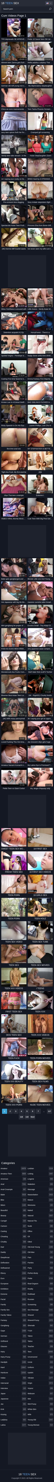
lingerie (40, 1179)
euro (13, 1278)
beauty (13, 1215)
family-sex (13, 1310)
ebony (13, 1273)
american (13, 1179)
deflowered (13, 1268)
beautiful (13, 1210)
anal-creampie (13, 1189)
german (13, 1336)
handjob (13, 1362)
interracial (13, 1383)
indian (13, 1378)
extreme (13, 1294)
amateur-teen (13, 1174)
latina (13, 1425)
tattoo (40, 1341)
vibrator (40, 1378)
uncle (40, 1362)
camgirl (13, 1221)
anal (13, 1184)
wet (40, 1399)
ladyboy (13, 1420)
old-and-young (40, 1247)
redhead (40, 1294)
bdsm (13, 1205)
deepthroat (13, 1257)
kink (13, 1409)
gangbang (13, 1325)
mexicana (40, 1205)
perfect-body (40, 1273)
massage (40, 1189)
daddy (13, 1252)
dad (13, 1247)
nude (40, 1226)
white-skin (40, 1409)
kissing (13, 1414)
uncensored (40, 1357)
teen (40, 1352)
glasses (13, 1346)
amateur (13, 1168)
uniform (40, 1367)
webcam (40, 1393)
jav (13, 1404)
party (40, 1268)
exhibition (13, 1289)
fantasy (13, 1320)
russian (40, 1299)
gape (13, 1331)
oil (40, 1236)
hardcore (13, 1373)
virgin (40, 1383)
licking (40, 1174)
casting (13, 1231)
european (13, 1284)
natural (40, 1215)
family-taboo (13, 1315)
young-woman (40, 1425)
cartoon (13, 1226)
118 (21, 1117)
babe (13, 1195)
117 (49, 1111)
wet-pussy (40, 1404)
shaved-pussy (40, 1320)
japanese (13, 1399)
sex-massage (40, 1310)
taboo (40, 1336)
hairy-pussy (13, 1357)
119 (27, 1117)
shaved (40, 1315)
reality (40, 1289)
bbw (13, 1200)
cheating (13, 1236)
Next (32, 1117)
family (13, 1304)
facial (13, 1299)
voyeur (40, 1388)
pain (40, 1257)
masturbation (40, 1195)
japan (13, 1393)
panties (40, 1263)
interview (13, 1388)
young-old (40, 1420)
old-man (40, 1252)
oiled (40, 1242)
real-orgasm (40, 1284)
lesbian (40, 1168)
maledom (40, 1184)
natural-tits (40, 1221)
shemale (40, 1325)
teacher (40, 1346)
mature (40, 1200)
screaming (40, 1304)
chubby (13, 1242)
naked (40, 1210)
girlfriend (13, 1341)
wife (40, 1414)
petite (40, 1278)
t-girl (40, 1331)
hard (13, 1367)
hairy (13, 1352)
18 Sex (10, 3)
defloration (13, 1263)
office (40, 1231)
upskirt (40, 1373)
